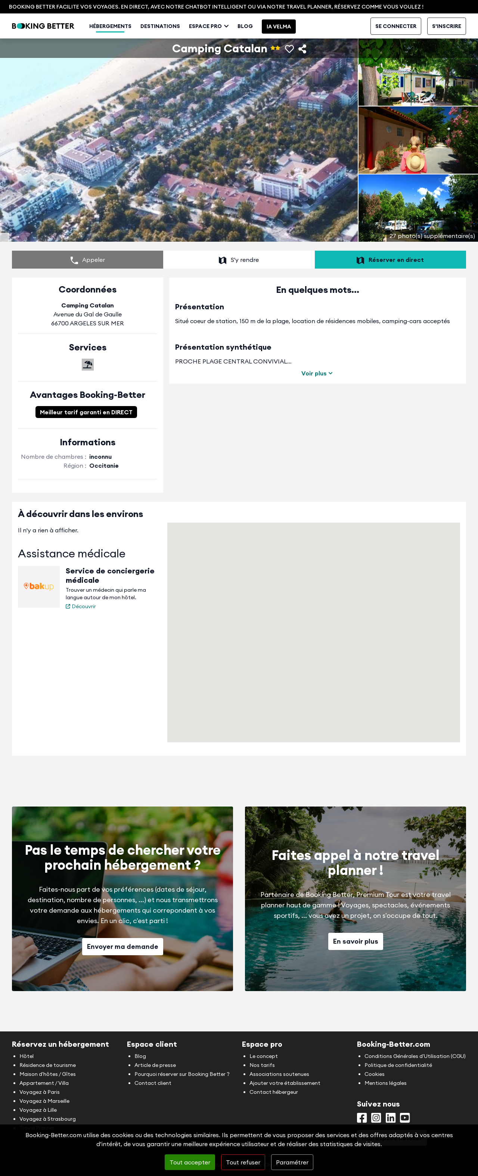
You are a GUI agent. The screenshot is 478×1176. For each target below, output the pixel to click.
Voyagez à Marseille (44, 1101)
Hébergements (131, 45)
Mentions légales (385, 1083)
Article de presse (155, 1065)
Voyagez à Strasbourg (47, 1118)
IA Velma (299, 46)
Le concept (263, 1056)
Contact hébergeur (273, 1092)
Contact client (152, 1083)
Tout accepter (190, 1162)
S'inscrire (446, 45)
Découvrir (81, 628)
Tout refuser (243, 1162)
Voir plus (317, 395)
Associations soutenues (279, 1074)
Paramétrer (292, 1162)
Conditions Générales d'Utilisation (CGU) (415, 1056)
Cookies (374, 1074)
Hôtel (26, 1056)
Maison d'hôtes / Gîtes (47, 1074)
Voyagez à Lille (38, 1110)
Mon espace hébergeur (362, 26)
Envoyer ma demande (122, 969)
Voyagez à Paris (39, 1092)
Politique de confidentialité (398, 1065)
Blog (265, 45)
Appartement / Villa (44, 1083)
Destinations (181, 45)
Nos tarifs (262, 1065)
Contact (408, 26)
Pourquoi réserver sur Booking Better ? (182, 1074)
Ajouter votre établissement (284, 1083)
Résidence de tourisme (47, 1065)
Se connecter (395, 45)
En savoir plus (355, 963)
